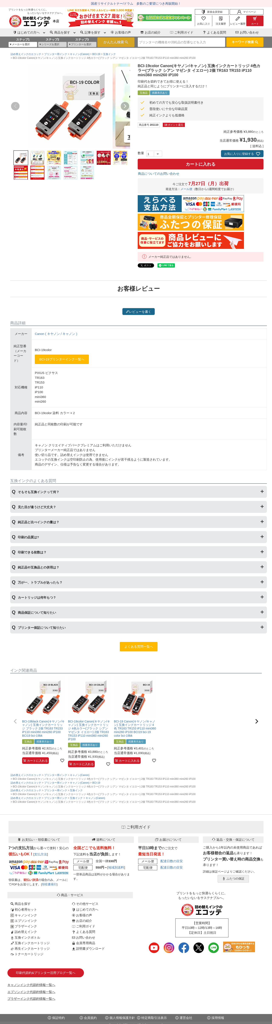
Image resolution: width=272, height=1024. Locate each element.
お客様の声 (121, 32)
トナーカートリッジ (27, 954)
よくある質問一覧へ (138, 646)
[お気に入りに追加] (62, 760)
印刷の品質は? (28, 537)
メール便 (186, 189)
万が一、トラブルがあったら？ (40, 582)
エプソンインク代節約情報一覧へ (31, 992)
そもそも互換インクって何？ (38, 492)
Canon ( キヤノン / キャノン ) (56, 334)
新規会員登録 (211, 12)
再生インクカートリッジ (30, 948)
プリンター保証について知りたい (42, 627)
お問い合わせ (247, 32)
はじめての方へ (85, 909)
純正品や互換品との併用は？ (38, 567)
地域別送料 (116, 867)
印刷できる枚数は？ (32, 552)
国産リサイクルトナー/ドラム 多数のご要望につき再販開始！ (136, 3)
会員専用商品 (83, 943)
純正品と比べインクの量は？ (38, 522)
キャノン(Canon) (79, 54)
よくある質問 (214, 32)
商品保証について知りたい (37, 612)
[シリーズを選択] (52, 44)
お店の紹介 (150, 32)
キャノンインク (24, 915)
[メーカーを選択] (22, 44)
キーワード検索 (245, 42)
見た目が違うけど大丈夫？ (37, 507)
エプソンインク (24, 920)
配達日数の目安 (171, 861)
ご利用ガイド (181, 32)
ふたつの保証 (233, 878)
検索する (116, 42)
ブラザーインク (24, 926)
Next (125, 106)
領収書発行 (49, 884)
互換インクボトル (25, 937)
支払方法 (40, 854)
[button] (15, 721)
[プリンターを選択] (82, 44)
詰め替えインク (24, 932)
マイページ (246, 12)
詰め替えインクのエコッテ (26, 54)
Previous (15, 106)
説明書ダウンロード (88, 948)
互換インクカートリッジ (30, 943)
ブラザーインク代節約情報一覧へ (31, 998)
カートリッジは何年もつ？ (37, 597)
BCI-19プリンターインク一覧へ (61, 359)
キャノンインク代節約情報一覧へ (31, 985)
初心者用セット (24, 909)
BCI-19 (96, 54)
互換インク (109, 54)
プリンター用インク (55, 54)
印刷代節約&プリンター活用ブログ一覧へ (45, 973)
